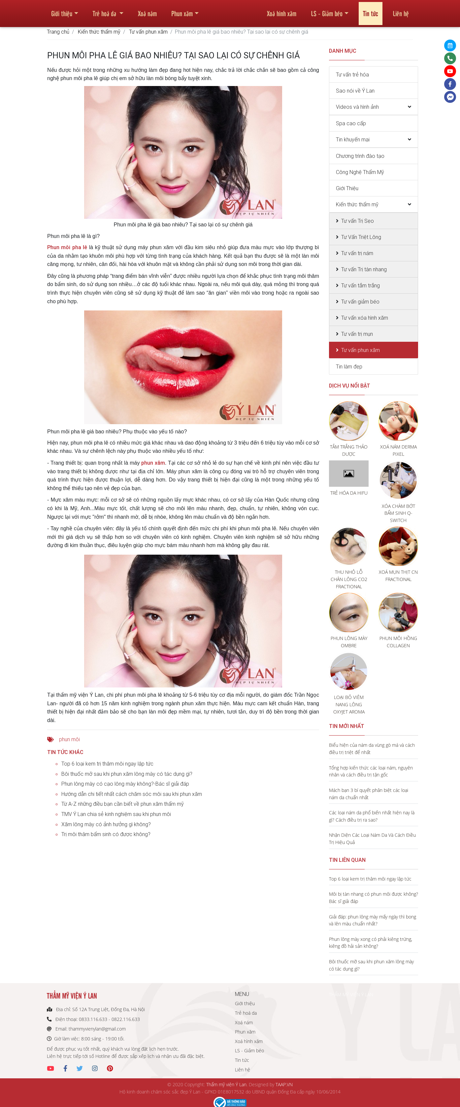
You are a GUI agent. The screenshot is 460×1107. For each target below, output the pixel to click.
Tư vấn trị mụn (357, 334)
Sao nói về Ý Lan (355, 90)
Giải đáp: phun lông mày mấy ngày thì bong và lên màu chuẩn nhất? (372, 920)
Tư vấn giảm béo (360, 301)
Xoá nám (147, 11)
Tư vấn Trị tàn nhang (364, 269)
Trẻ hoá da (105, 11)
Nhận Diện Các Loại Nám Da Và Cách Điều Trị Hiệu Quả (372, 838)
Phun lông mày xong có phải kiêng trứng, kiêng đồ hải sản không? (370, 942)
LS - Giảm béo (327, 11)
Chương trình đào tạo (360, 156)
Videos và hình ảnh (357, 106)
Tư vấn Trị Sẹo (357, 221)
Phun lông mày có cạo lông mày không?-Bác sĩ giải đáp (125, 783)
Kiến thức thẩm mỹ (99, 31)
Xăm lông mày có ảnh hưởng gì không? (106, 824)
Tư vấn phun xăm (148, 31)
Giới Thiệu (347, 188)
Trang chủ (58, 31)
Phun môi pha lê (67, 247)
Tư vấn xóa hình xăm (364, 317)
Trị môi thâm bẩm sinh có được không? (105, 834)
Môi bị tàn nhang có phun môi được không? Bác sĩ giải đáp (373, 897)
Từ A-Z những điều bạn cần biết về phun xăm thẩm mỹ (122, 804)
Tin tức (370, 11)
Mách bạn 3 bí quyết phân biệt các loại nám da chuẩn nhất (368, 794)
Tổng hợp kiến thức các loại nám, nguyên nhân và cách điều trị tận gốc (371, 771)
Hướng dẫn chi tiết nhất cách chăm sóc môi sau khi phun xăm (131, 794)
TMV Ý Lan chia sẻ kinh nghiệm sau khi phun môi (116, 814)
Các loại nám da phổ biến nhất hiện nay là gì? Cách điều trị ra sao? (371, 816)
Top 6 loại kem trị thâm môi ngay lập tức (107, 763)
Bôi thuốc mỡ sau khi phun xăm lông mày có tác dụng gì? (126, 774)
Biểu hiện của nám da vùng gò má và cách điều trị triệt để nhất (372, 748)
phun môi (69, 739)
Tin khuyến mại (353, 139)
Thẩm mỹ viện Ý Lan (226, 1084)
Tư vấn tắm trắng (360, 285)
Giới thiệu (61, 11)
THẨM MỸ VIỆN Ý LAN (351, 994)
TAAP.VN (284, 1084)
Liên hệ (401, 11)
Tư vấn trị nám (357, 253)
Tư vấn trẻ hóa (352, 74)
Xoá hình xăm (281, 11)
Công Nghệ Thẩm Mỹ (360, 172)
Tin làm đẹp (349, 366)
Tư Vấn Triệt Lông (361, 237)
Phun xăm (182, 11)
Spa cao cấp (351, 123)
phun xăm (153, 462)
